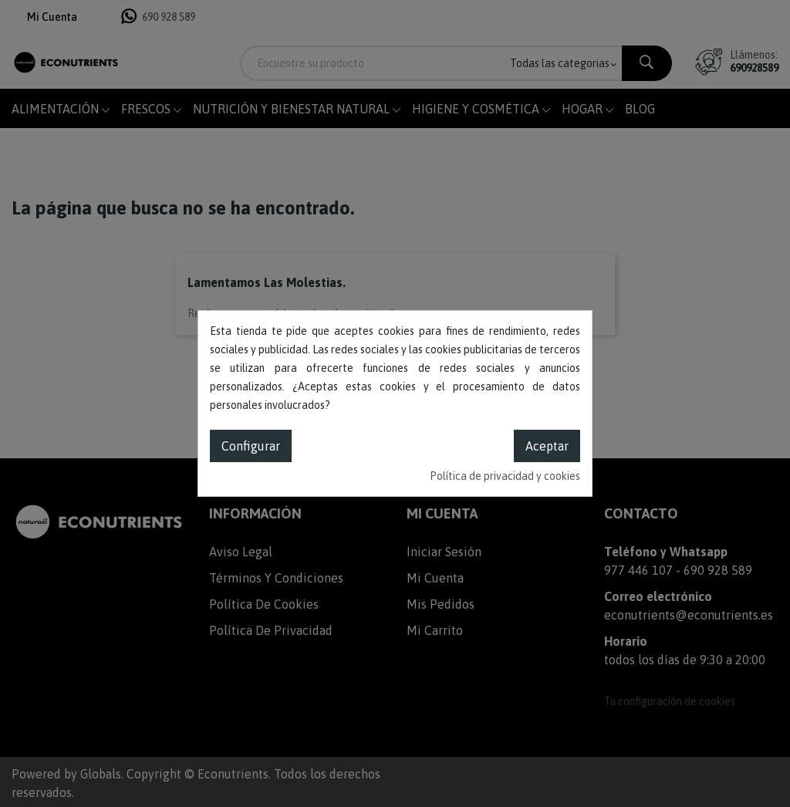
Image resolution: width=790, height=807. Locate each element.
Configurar (250, 446)
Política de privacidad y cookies (505, 476)
